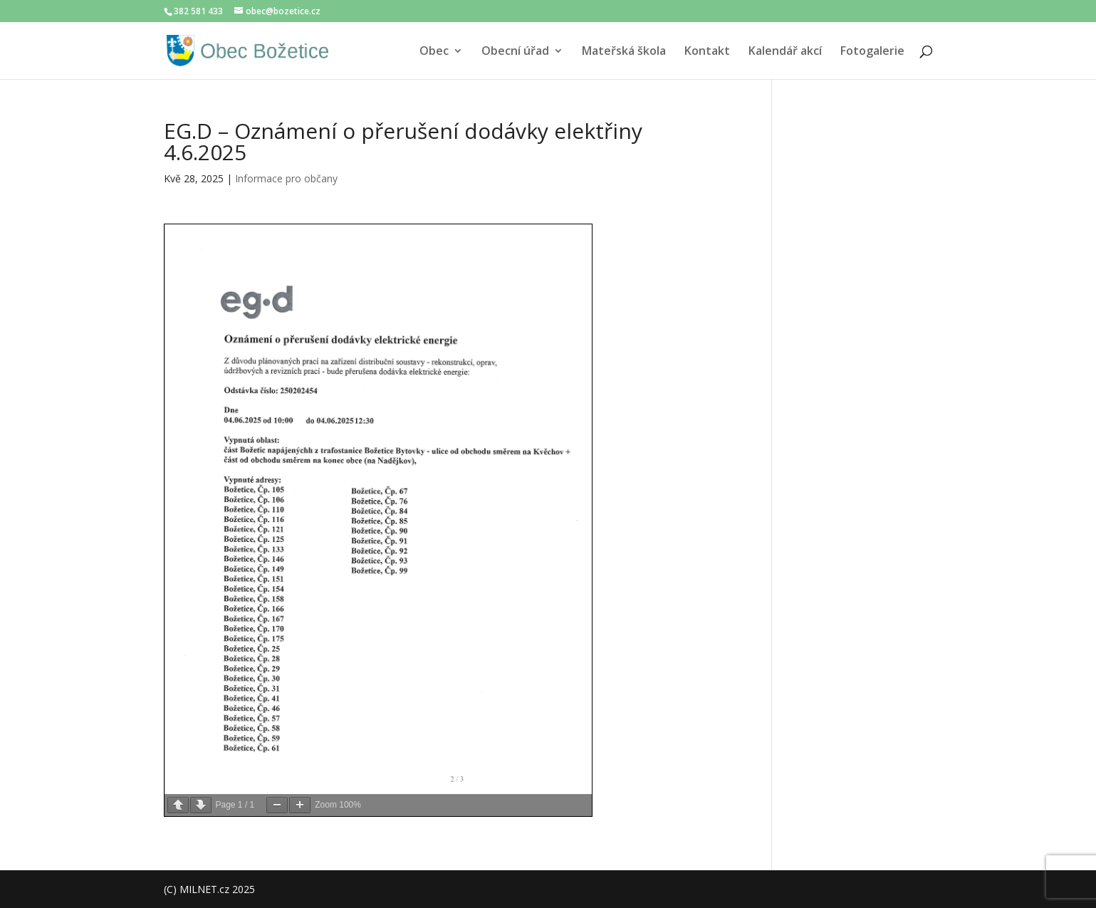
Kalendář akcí (785, 52)
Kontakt (707, 52)
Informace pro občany (286, 178)
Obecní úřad (515, 52)
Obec (434, 52)
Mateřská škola (624, 52)
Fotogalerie (872, 52)
